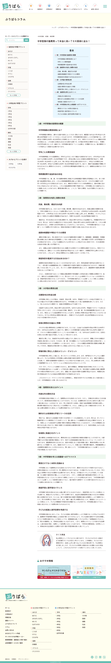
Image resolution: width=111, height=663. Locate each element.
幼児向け (40, 6)
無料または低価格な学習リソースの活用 (71, 99)
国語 (9, 139)
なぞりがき (11, 63)
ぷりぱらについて (76, 6)
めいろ (10, 60)
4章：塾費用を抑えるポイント (66, 92)
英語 (9, 148)
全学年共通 (11, 128)
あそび (10, 51)
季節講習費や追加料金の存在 (67, 64)
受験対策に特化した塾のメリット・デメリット (73, 89)
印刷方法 (58, 6)
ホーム (31, 6)
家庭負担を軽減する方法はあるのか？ (70, 77)
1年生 (10, 111)
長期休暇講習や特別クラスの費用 (69, 74)
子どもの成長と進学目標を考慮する (69, 114)
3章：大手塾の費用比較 (64, 80)
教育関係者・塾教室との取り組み (16, 640)
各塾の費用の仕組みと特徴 (66, 86)
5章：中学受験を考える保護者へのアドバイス (71, 104)
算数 (9, 142)
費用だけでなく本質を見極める (68, 108)
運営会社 (7, 659)
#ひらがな (12, 167)
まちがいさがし (13, 57)
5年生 (10, 123)
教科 (9, 132)
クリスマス (11, 91)
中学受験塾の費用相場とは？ (67, 59)
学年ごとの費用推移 (64, 62)
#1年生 (11, 164)
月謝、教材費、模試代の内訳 (67, 71)
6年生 (10, 126)
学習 (9, 67)
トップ (54, 27)
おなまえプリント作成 (12, 633)
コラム (86, 6)
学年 (9, 108)
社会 (9, 145)
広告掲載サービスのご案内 (14, 643)
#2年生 (19, 164)
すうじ (10, 74)
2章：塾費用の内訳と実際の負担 (67, 67)
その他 (10, 136)
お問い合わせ (95, 6)
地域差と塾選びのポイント (66, 102)
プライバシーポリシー (23, 659)
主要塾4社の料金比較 (65, 84)
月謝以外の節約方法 (64, 96)
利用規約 (14, 659)
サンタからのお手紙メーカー (14, 636)
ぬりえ (10, 55)
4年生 (10, 120)
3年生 (10, 117)
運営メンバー (67, 6)
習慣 (9, 81)
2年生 (10, 114)
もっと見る (13, 95)
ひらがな (11, 77)
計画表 (10, 84)
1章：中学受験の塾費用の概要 (66, 55)
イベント (11, 88)
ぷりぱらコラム (63, 27)
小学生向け (49, 6)
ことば (10, 71)
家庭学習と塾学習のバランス (67, 111)
